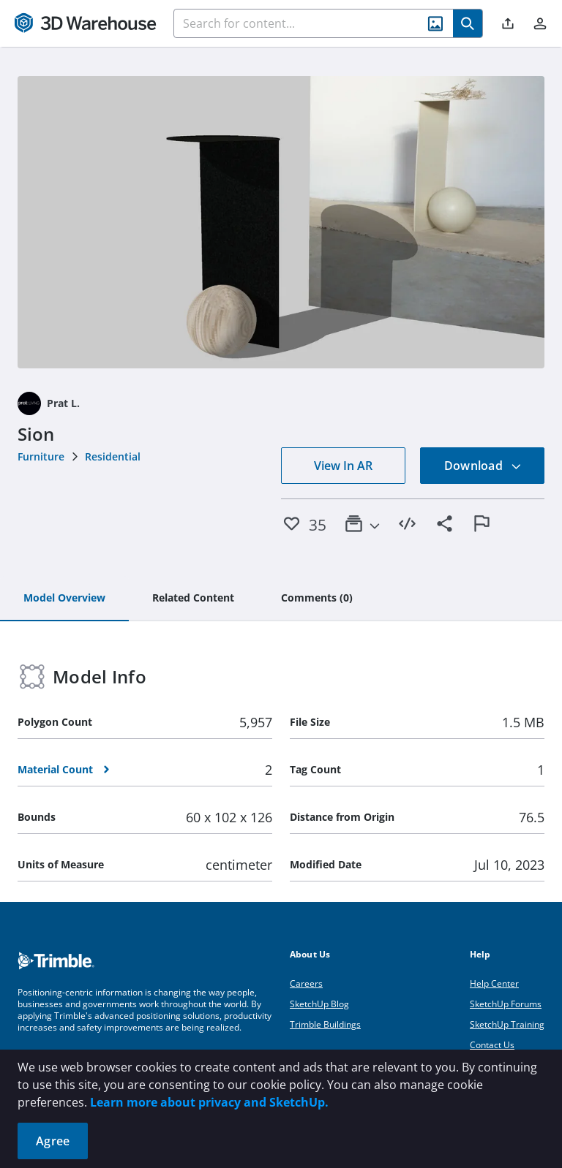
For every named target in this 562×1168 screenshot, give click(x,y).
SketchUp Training (507, 1024)
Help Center (494, 983)
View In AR (343, 466)
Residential (112, 456)
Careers (306, 983)
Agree (53, 1141)
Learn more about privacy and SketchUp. (209, 1102)
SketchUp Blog (319, 1004)
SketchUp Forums (506, 1004)
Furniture (41, 456)
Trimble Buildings (325, 1024)
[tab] (64, 598)
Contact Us (492, 1045)
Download (483, 466)
